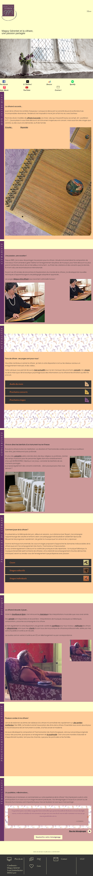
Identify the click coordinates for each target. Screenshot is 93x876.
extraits (11, 619)
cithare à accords (33, 118)
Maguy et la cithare (20, 279)
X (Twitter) (27, 84)
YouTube (26, 90)
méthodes (78, 626)
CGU (82, 859)
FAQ (39, 859)
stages (87, 370)
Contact (58, 90)
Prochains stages (18, 400)
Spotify (72, 84)
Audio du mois (16, 384)
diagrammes (12, 628)
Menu (89, 11)
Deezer (49, 84)
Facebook (4, 84)
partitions (55, 626)
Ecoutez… (8, 128)
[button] (8, 817)
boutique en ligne (18, 614)
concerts (77, 370)
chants (31, 628)
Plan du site (18, 859)
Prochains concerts (18, 392)
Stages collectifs (17, 570)
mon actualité (39, 370)
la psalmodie (52, 735)
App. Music (4, 90)
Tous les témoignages (77, 831)
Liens (39, 866)
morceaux (43, 614)
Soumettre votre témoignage (48, 837)
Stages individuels (18, 578)
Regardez (24, 128)
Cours (12, 562)
